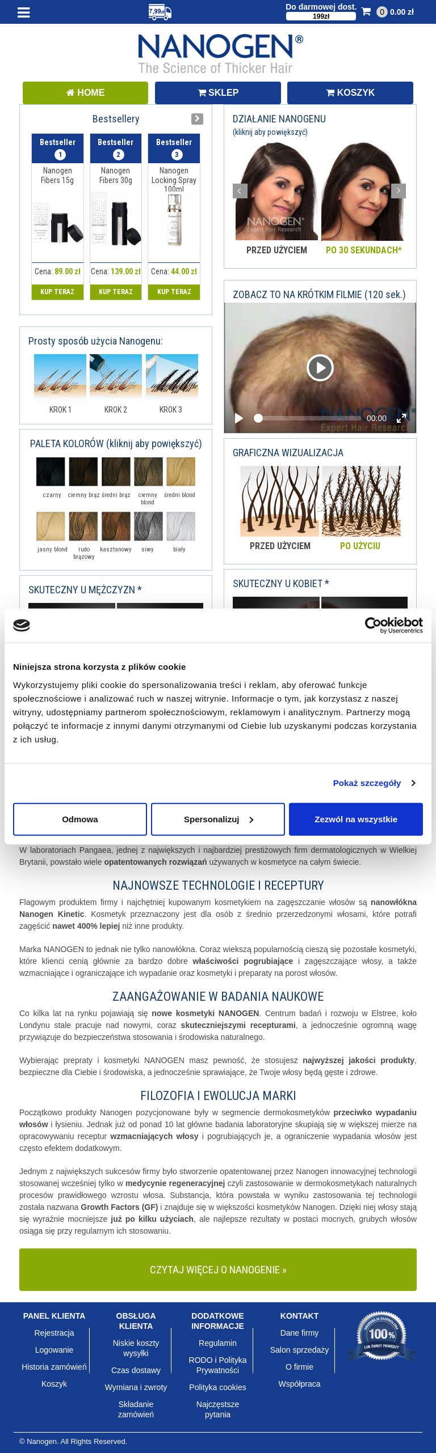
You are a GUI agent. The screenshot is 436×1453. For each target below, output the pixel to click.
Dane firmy (299, 1332)
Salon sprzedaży (299, 1349)
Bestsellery (116, 119)
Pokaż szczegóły (367, 783)
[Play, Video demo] (320, 367)
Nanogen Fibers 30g (115, 175)
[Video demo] (320, 368)
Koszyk (54, 1383)
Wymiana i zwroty (136, 1387)
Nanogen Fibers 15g (57, 175)
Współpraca (300, 1383)
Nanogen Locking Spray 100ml (174, 180)
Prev (240, 191)
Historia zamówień (54, 1366)
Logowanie (54, 1349)
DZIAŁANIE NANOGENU (279, 125)
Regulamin (218, 1343)
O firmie (299, 1366)
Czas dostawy (136, 1370)
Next (398, 191)
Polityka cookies (217, 1387)
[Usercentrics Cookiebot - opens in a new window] (373, 625)
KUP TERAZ (57, 292)
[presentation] (197, 119)
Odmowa (80, 818)
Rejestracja (54, 1332)
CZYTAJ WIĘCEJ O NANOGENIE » (218, 1269)
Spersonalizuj (218, 818)
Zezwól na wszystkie (356, 818)
